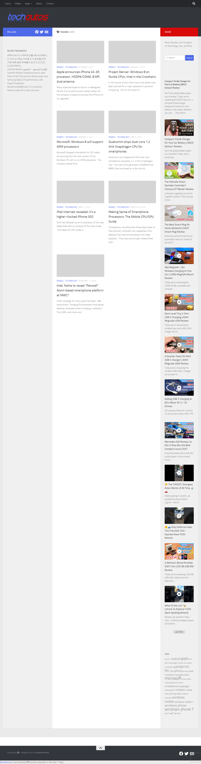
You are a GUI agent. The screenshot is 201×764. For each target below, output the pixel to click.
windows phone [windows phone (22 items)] (175, 705)
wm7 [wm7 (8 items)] (167, 713)
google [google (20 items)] (179, 666)
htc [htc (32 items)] (167, 670)
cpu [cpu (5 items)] (185, 663)
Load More (179, 632)
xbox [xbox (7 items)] (179, 713)
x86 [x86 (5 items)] (175, 713)
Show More (180, 113)
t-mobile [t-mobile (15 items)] (179, 689)
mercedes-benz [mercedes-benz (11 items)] (181, 674)
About (39, 3)
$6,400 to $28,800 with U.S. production (24, 86)
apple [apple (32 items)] (184, 658)
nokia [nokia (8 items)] (188, 679)
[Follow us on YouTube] (46, 32)
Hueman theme (42, 752)
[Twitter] (41, 32)
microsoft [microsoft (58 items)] (173, 678)
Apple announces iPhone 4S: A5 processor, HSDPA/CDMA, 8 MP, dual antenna (78, 76)
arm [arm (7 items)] (190, 659)
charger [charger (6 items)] (174, 663)
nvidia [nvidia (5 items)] (166, 683)
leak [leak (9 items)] (191, 671)
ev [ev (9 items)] (168, 667)
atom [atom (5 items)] (166, 663)
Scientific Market (14, 69)
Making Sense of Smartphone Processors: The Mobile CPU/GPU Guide (131, 216)
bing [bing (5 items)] (170, 663)
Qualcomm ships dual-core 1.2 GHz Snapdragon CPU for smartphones (129, 146)
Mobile (60, 67)
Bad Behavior (6, 762)
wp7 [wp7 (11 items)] (172, 713)
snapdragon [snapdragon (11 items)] (184, 686)
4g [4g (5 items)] (165, 659)
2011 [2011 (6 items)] (169, 659)
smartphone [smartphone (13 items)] (171, 686)
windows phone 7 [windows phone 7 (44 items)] (179, 709)
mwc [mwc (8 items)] (184, 679)
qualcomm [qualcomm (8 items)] (173, 682)
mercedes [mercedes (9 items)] (169, 675)
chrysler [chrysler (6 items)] (181, 663)
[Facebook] (37, 32)
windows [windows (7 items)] (184, 694)
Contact (50, 3)
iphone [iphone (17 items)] (178, 671)
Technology (71, 67)
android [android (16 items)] (175, 658)
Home (8, 3)
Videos (18, 3)
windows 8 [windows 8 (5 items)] (168, 698)
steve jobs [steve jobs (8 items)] (169, 690)
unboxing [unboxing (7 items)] (172, 694)
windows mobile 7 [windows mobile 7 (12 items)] (184, 701)
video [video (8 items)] (178, 693)
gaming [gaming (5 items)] (172, 667)
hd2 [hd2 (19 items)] (186, 666)
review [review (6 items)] (180, 683)
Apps (27, 3)
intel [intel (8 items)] (172, 671)
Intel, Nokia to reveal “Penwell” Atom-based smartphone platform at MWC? (80, 290)
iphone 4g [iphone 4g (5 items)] (186, 671)
